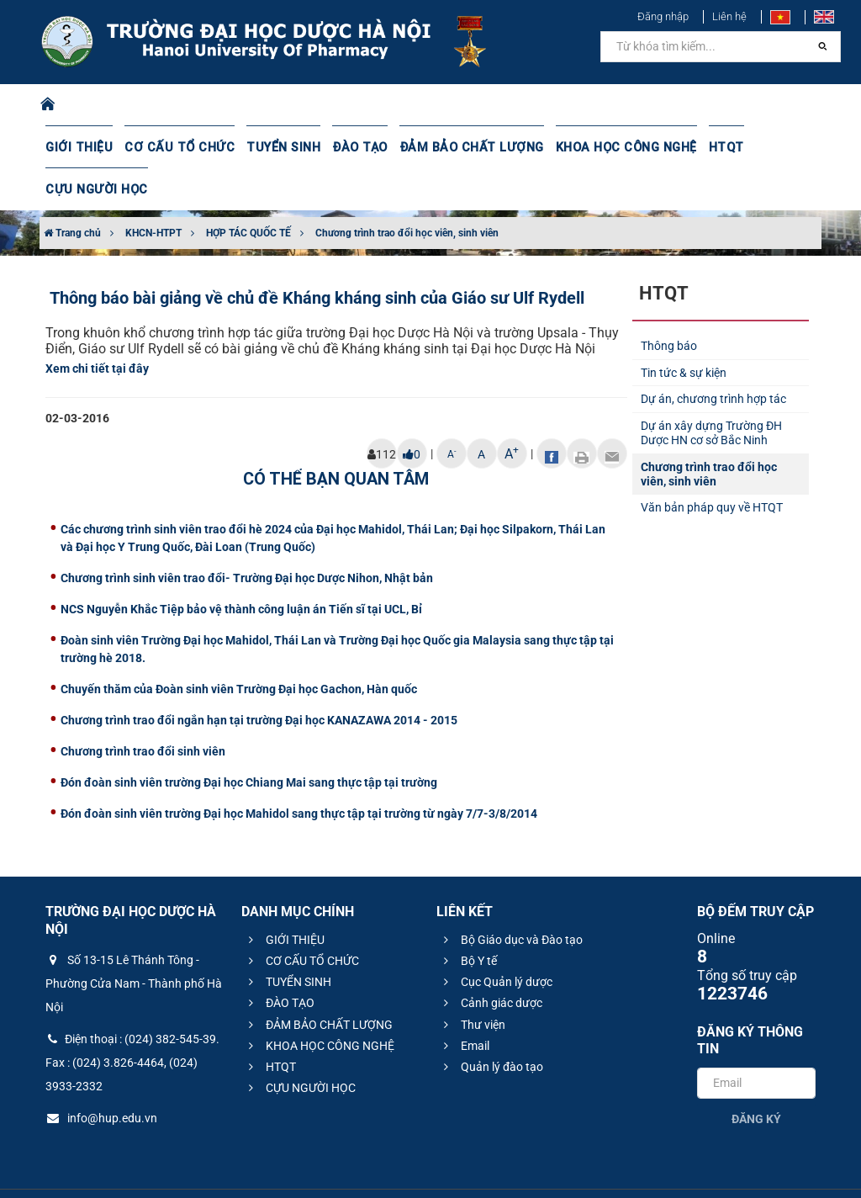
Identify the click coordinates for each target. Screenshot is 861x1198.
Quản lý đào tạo (491, 1024)
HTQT (700, 147)
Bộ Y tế (468, 918)
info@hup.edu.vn (101, 1076)
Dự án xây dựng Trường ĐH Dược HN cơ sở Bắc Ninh (711, 391)
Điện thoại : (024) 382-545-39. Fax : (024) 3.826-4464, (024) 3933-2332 (132, 1020)
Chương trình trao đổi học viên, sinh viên (407, 191)
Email (464, 1003)
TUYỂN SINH (272, 147)
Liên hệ (729, 16)
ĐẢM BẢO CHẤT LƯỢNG (454, 147)
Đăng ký (756, 1077)
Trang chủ (72, 191)
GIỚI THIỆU (78, 147)
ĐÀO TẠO (347, 147)
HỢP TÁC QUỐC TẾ (248, 191)
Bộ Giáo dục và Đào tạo (511, 897)
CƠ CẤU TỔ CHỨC (173, 147)
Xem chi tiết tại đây (97, 326)
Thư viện (472, 982)
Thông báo (669, 303)
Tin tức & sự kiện (683, 330)
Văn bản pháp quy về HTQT (712, 465)
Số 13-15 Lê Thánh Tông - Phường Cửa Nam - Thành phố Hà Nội (133, 941)
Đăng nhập (663, 16)
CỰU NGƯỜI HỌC (778, 147)
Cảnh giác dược (490, 960)
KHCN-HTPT (153, 191)
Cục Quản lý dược (495, 939)
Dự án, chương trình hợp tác (713, 356)
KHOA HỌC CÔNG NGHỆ (603, 147)
